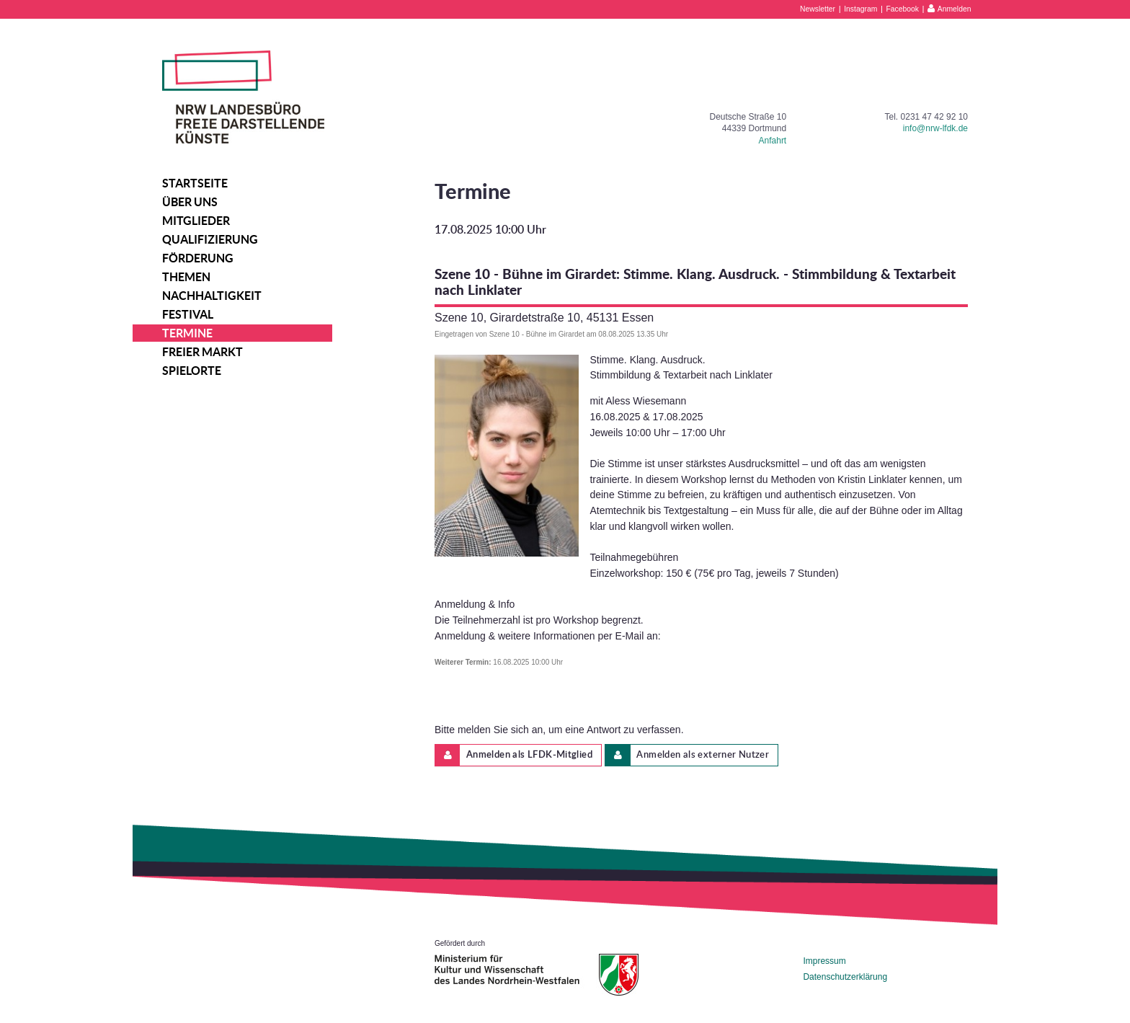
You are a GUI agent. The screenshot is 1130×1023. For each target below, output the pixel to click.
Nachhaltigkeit (212, 295)
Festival (187, 314)
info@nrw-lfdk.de (935, 128)
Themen (186, 276)
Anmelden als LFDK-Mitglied (513, 755)
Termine (187, 333)
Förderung (197, 258)
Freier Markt (202, 351)
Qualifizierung (210, 239)
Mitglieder (196, 220)
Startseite (195, 183)
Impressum (824, 961)
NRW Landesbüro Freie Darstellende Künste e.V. (243, 96)
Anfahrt (773, 141)
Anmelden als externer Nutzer (687, 755)
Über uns (190, 201)
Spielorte (191, 370)
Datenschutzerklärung (845, 977)
